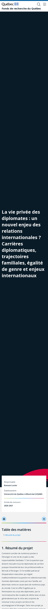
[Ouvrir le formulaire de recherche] (39, 4)
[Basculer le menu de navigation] (44, 4)
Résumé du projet (12, 535)
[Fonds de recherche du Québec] (21, 8)
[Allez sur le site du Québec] (10, 4)
